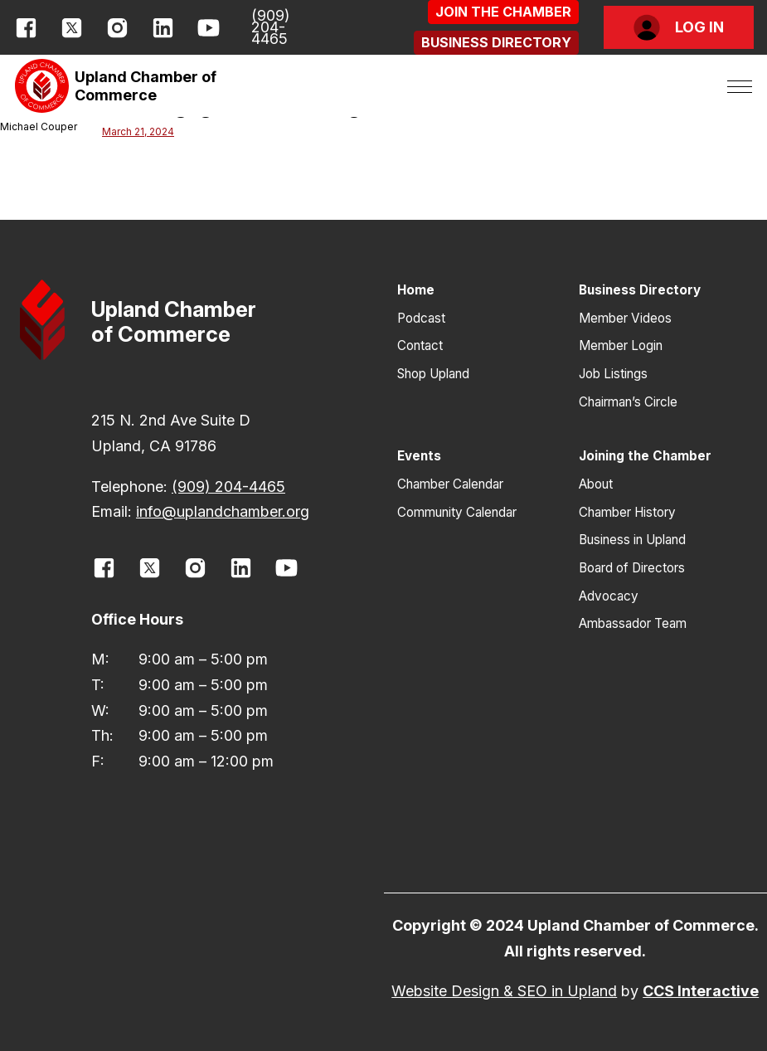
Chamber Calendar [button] (450, 484)
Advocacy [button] (608, 596)
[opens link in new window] (26, 28)
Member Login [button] (621, 345)
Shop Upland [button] (433, 374)
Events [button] (419, 456)
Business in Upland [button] (632, 539)
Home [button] (415, 290)
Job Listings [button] (613, 374)
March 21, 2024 (138, 131)
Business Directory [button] (640, 290)
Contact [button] (420, 345)
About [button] (596, 484)
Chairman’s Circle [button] (628, 402)
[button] (503, 12)
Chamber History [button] (627, 512)
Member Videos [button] (625, 318)
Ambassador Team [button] (633, 623)
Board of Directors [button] (632, 568)
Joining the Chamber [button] (645, 456)
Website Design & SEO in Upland (504, 991)
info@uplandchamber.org (222, 511)
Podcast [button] (421, 318)
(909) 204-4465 (270, 27)
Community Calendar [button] (457, 512)
